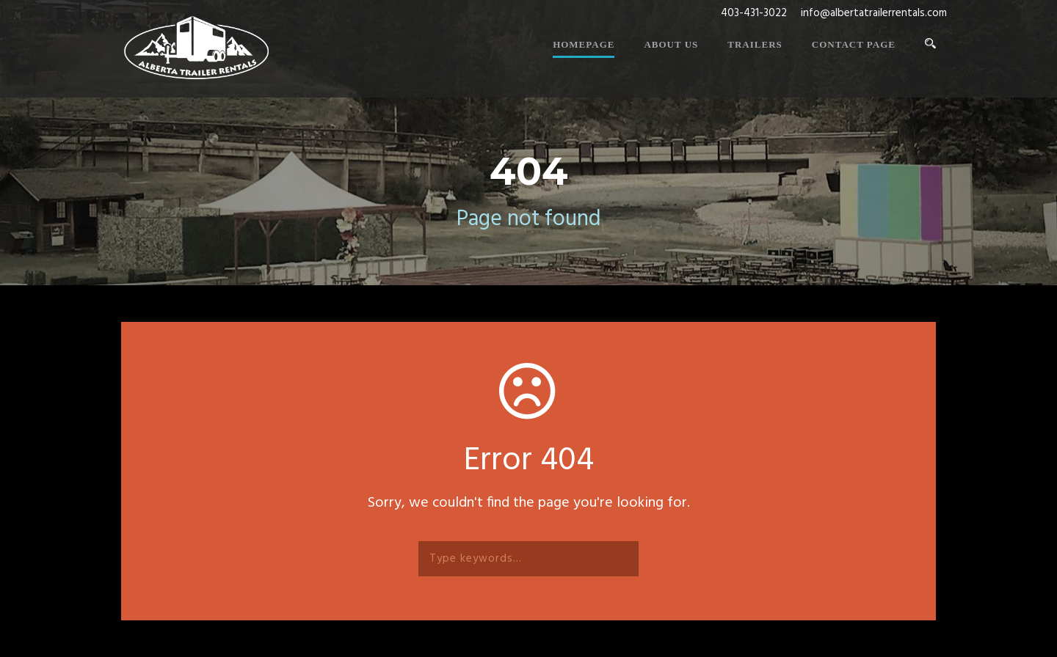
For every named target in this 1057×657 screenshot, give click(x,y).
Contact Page (854, 44)
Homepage (583, 44)
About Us (671, 44)
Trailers (754, 44)
